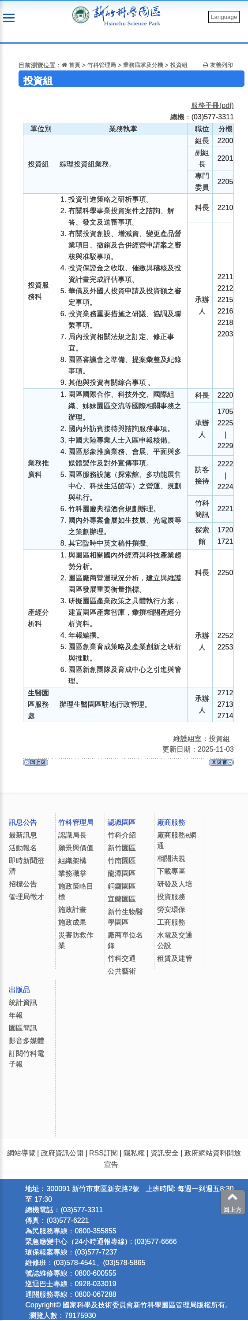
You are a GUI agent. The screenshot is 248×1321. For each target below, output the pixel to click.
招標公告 (23, 884)
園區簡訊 (23, 1028)
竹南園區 (122, 860)
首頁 (71, 65)
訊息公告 (23, 822)
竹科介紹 (122, 835)
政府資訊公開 (62, 1153)
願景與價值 (76, 848)
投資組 (179, 65)
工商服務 (171, 922)
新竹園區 (122, 848)
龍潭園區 (122, 873)
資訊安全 (164, 1153)
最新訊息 (23, 835)
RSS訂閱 (103, 1153)
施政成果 (72, 922)
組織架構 (72, 860)
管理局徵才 (26, 896)
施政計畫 (72, 909)
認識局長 (72, 835)
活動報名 (23, 848)
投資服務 (171, 896)
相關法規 (171, 858)
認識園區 (122, 822)
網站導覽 (21, 1153)
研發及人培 (174, 884)
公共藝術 (122, 971)
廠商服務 (171, 822)
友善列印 (218, 65)
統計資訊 (23, 1002)
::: (8, 49)
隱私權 (134, 1153)
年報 (16, 1015)
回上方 (232, 1202)
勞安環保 (171, 909)
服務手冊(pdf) (212, 105)
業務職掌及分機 (143, 65)
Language (224, 17)
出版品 (19, 989)
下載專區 (171, 871)
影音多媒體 (26, 1040)
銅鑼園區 (122, 886)
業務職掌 (72, 873)
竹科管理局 (101, 65)
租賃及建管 (174, 958)
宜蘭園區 (122, 899)
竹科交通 (122, 958)
